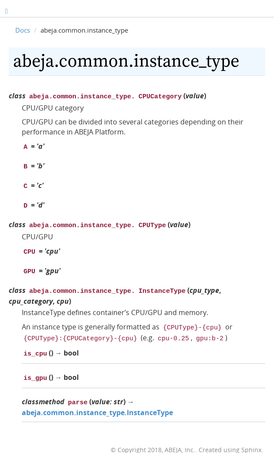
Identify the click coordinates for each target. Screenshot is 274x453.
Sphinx (251, 437)
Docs (22, 30)
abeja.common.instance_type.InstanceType (97, 400)
